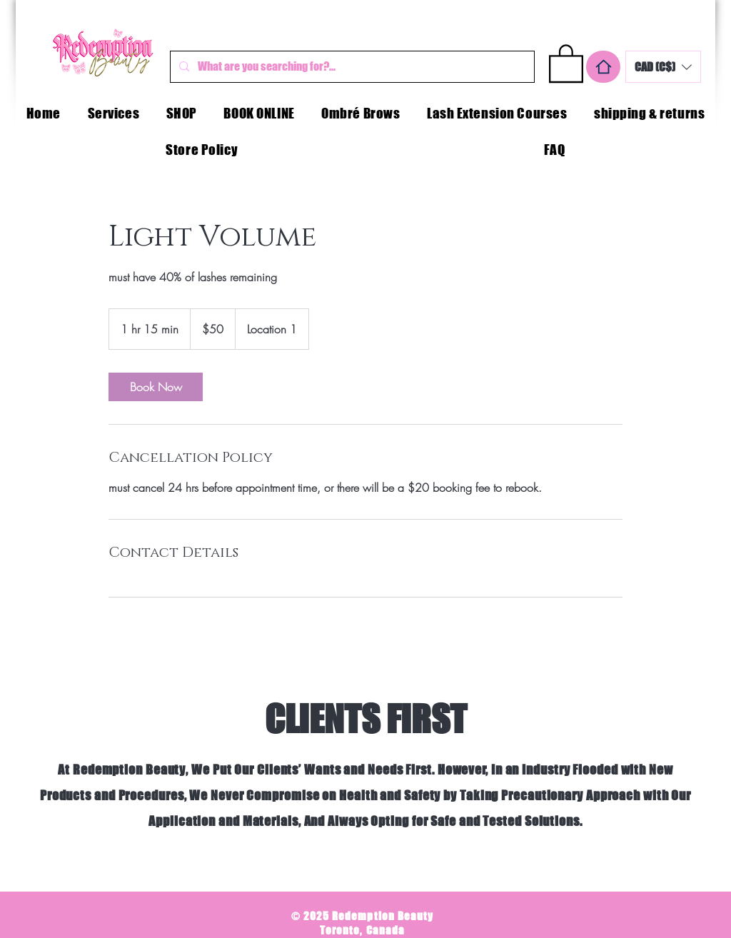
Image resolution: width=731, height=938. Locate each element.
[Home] (603, 67)
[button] (566, 62)
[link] (156, 387)
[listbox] (663, 67)
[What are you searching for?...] (351, 66)
